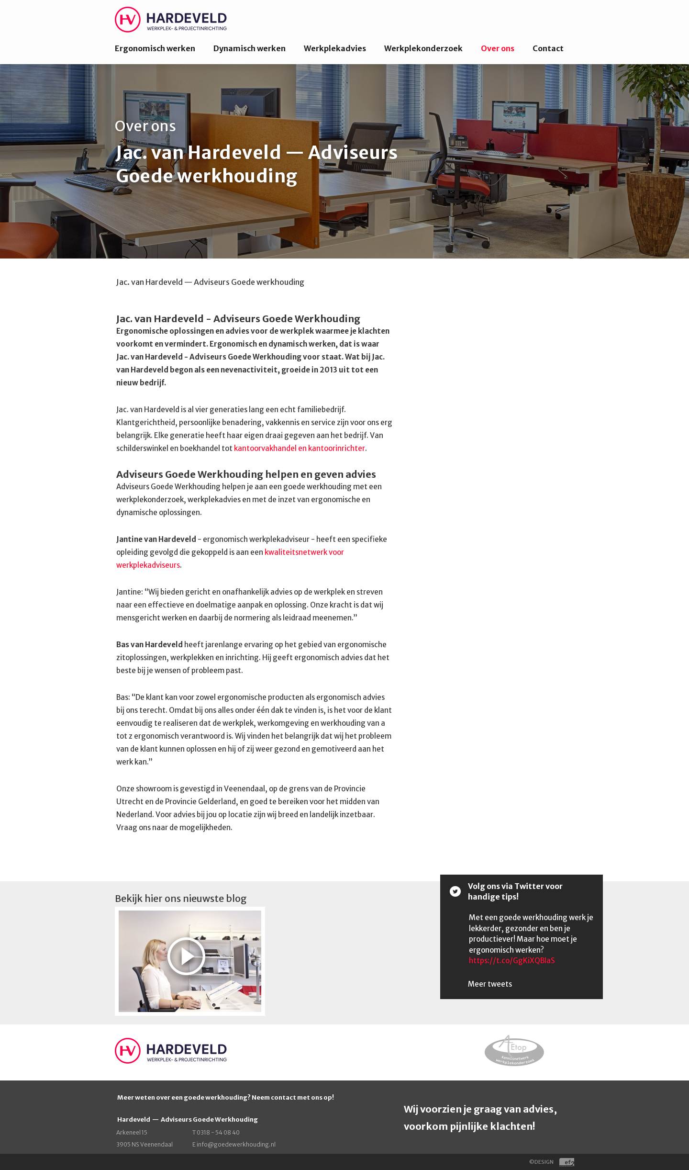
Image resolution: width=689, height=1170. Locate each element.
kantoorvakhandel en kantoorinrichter (299, 448)
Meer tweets (490, 984)
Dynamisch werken (249, 48)
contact (284, 1097)
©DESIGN (551, 1162)
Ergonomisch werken (155, 48)
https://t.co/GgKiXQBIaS (512, 960)
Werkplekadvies (335, 48)
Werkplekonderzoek (423, 48)
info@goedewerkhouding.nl (236, 1144)
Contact (548, 48)
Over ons (497, 48)
